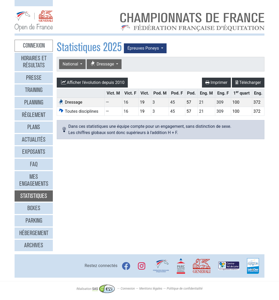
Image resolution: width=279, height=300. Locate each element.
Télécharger (248, 82)
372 (257, 102)
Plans (33, 127)
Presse (34, 77)
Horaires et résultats (34, 62)
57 (188, 102)
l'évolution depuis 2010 (92, 82)
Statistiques (33, 195)
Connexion (34, 45)
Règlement (34, 114)
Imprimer (216, 82)
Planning (33, 102)
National (70, 64)
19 (142, 102)
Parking (34, 220)
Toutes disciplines (78, 111)
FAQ (33, 164)
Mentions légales (150, 289)
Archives (33, 245)
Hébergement (33, 233)
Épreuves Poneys (143, 48)
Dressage (102, 64)
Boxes (33, 208)
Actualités (34, 139)
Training (33, 90)
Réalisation (96, 289)
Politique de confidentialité (184, 289)
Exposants (33, 151)
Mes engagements (33, 180)
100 (235, 102)
